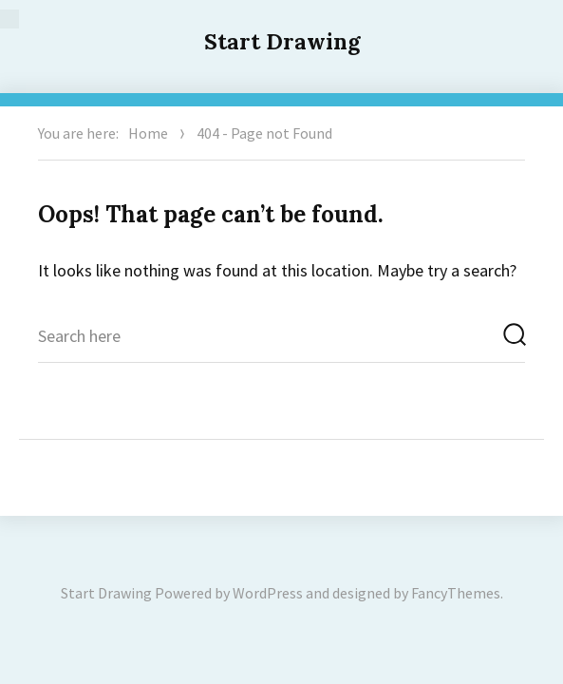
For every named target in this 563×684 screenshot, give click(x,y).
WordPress (268, 592)
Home (148, 133)
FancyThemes (455, 592)
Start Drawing (282, 41)
